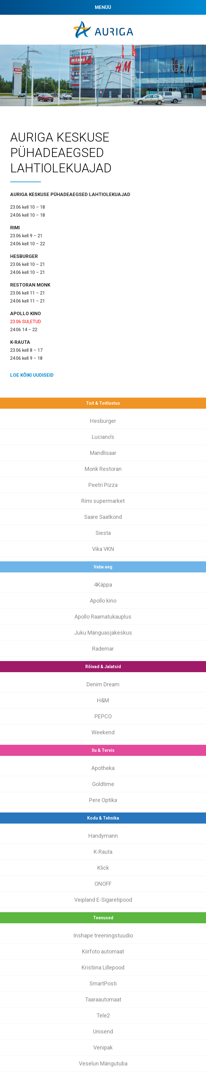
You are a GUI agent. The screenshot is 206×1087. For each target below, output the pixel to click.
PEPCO (103, 716)
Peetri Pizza (103, 485)
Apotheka (103, 768)
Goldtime (103, 784)
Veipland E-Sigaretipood (103, 899)
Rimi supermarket (103, 501)
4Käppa (103, 584)
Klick (103, 867)
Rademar (103, 648)
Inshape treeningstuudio (103, 935)
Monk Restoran (103, 469)
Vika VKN (103, 549)
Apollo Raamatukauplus (103, 616)
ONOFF (103, 883)
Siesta (103, 533)
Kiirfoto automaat (103, 951)
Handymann (103, 835)
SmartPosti (103, 983)
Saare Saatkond (103, 517)
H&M (103, 700)
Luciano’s (103, 437)
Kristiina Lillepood (103, 967)
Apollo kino (103, 600)
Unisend (103, 1031)
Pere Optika (103, 800)
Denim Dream (103, 684)
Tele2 (103, 1015)
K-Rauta (103, 851)
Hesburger (103, 421)
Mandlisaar (103, 453)
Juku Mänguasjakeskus (103, 632)
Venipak (103, 1047)
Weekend (103, 732)
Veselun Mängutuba (103, 1063)
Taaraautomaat (103, 999)
